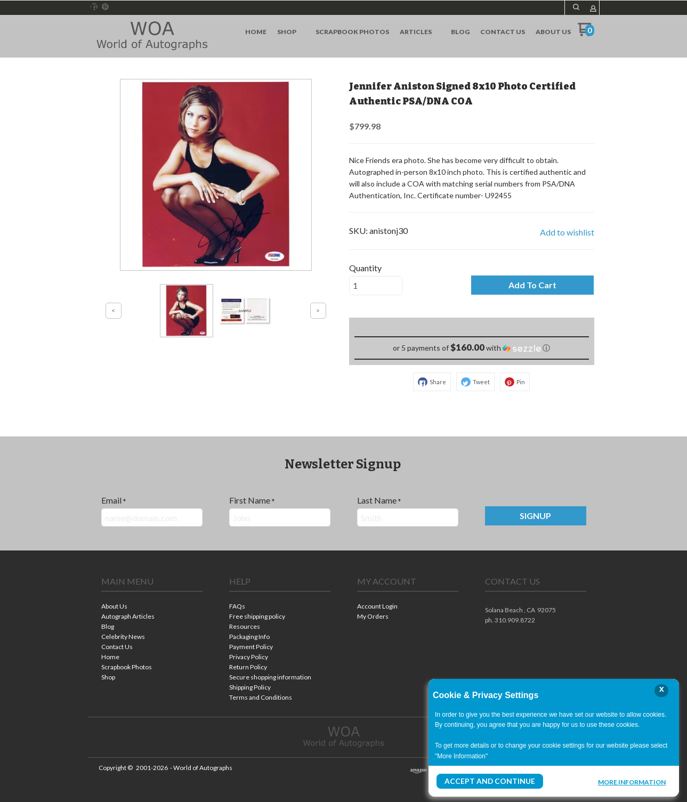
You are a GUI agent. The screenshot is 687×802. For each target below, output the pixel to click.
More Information (632, 783)
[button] (576, 7)
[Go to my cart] (586, 33)
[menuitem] (255, 32)
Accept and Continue (483, 781)
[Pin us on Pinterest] (105, 7)
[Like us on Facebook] (93, 7)
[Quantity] (375, 285)
